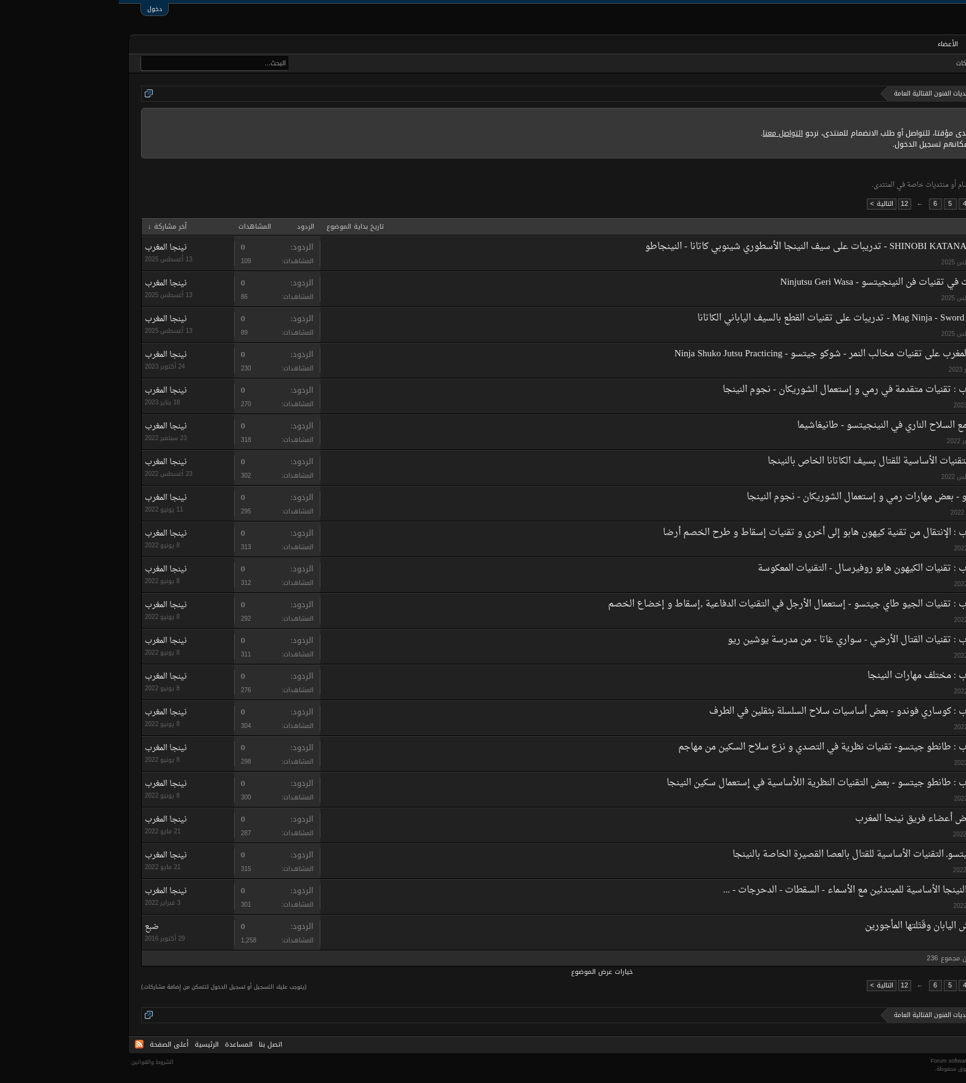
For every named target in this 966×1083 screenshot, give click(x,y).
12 (785, 204)
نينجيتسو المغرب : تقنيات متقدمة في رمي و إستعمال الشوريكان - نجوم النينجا (755, 390)
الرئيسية (919, 44)
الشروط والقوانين (33, 1062)
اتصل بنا (151, 1044)
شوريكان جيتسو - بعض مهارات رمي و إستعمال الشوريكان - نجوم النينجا (767, 497)
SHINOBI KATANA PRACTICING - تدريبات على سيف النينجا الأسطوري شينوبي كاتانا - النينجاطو (716, 247)
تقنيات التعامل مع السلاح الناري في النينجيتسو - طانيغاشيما (792, 426)
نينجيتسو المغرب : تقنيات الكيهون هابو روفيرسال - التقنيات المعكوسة (772, 569)
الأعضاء (829, 44)
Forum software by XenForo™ (883, 1060)
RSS (20, 1044)
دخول (35, 9)
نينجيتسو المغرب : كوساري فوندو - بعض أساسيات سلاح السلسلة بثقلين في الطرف (748, 712)
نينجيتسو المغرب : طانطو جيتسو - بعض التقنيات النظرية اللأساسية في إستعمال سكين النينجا (727, 783)
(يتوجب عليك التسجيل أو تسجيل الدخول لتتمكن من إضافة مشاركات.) (105, 986)
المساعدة (120, 1044)
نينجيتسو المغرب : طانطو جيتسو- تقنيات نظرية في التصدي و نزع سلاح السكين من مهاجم (732, 747)
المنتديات (873, 45)
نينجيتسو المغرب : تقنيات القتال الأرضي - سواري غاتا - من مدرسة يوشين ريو (757, 640)
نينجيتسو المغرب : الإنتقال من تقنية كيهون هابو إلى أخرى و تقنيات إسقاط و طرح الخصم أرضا (725, 533)
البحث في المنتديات (919, 63)
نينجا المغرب (890, 262)
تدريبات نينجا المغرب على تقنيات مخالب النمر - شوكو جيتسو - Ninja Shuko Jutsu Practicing (731, 354)
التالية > (762, 204)
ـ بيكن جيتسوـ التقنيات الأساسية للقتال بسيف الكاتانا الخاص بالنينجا (777, 461)
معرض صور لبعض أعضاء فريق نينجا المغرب (821, 819)
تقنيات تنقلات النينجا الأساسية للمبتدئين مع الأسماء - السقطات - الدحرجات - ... (755, 890)
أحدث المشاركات (858, 63)
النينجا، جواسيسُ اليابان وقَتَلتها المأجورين (826, 926)
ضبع (900, 941)
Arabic (940, 1044)
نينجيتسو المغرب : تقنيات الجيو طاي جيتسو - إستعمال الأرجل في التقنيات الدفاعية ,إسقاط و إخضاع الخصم (697, 604)
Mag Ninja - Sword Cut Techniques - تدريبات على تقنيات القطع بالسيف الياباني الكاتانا (742, 318)
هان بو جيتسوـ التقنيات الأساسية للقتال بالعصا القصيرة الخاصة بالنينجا (748, 855)
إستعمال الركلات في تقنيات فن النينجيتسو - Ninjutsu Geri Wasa (784, 283)
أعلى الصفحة (50, 1044)
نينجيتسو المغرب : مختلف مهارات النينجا (827, 676)
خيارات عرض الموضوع (483, 972)
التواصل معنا (664, 133)
